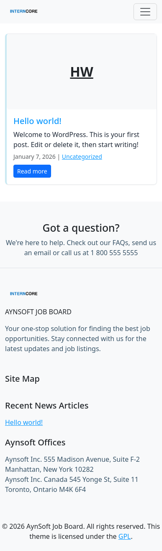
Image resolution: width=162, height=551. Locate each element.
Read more (32, 171)
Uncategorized (82, 156)
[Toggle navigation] (145, 11)
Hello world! (37, 121)
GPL (124, 536)
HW (81, 71)
